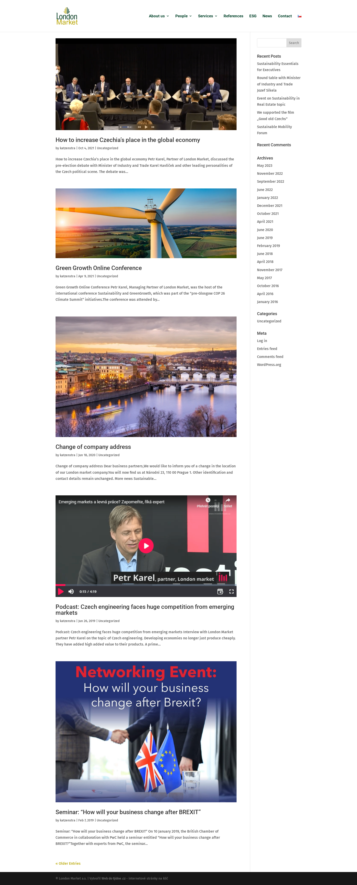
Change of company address (93, 446)
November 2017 (269, 270)
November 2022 (270, 173)
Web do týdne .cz (113, 878)
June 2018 (265, 254)
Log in (262, 341)
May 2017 (264, 278)
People (181, 16)
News (267, 16)
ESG (253, 16)
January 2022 (267, 198)
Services (205, 16)
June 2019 (265, 238)
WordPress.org (269, 365)
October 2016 (268, 286)
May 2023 (264, 165)
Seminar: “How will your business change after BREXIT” (128, 812)
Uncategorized (107, 148)
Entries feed (267, 349)
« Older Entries (68, 863)
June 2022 (265, 190)
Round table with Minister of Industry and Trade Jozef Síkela (279, 84)
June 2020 (265, 230)
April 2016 (265, 294)
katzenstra (67, 148)
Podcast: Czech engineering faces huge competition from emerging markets (145, 609)
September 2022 (270, 181)
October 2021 (268, 213)
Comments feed (270, 357)
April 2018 (265, 262)
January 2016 (267, 302)
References (233, 16)
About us (157, 16)
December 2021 (269, 205)
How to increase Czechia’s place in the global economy (128, 139)
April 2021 (265, 221)
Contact (285, 16)
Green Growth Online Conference (99, 268)
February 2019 (268, 246)
